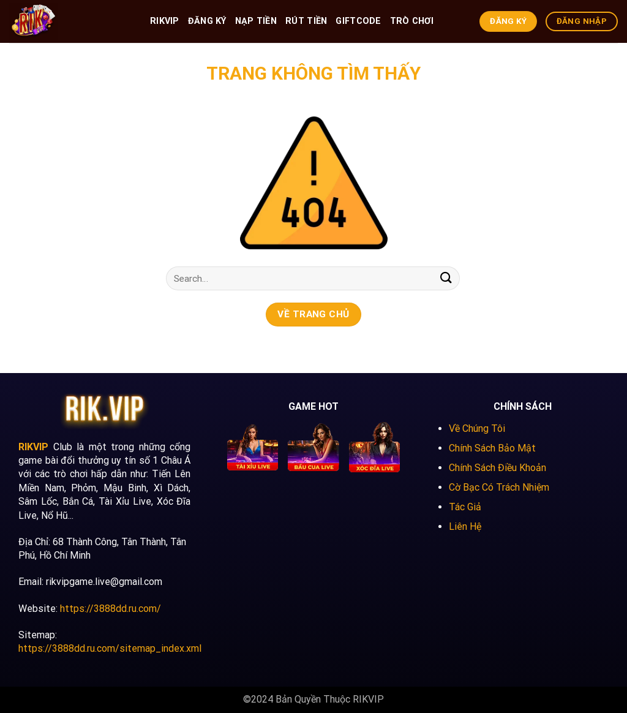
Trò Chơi (412, 21)
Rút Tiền (306, 21)
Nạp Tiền (256, 21)
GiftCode (358, 21)
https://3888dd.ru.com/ (110, 608)
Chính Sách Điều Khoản (497, 467)
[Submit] (446, 278)
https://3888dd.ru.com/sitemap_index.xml (109, 648)
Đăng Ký (207, 21)
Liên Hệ (465, 526)
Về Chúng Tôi (477, 428)
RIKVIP (164, 21)
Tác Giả (465, 507)
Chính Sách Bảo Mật (492, 448)
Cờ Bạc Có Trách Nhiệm (499, 487)
